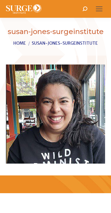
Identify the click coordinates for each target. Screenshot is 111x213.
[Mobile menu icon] (99, 9)
